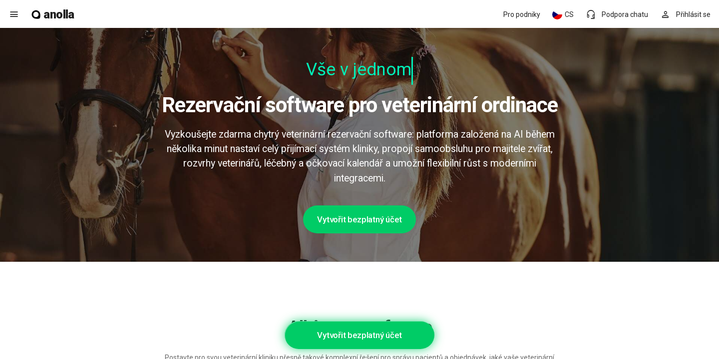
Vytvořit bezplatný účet (359, 219)
